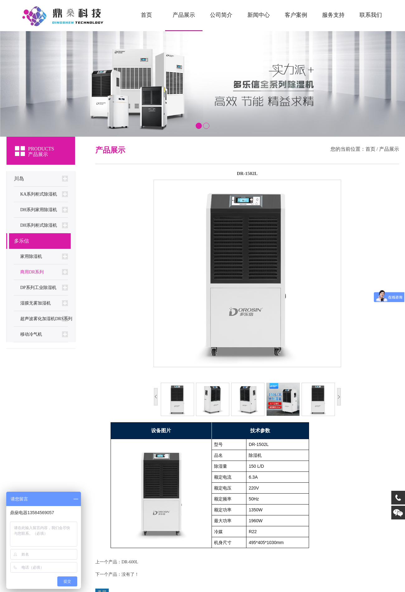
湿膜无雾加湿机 (35, 303)
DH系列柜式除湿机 (38, 225)
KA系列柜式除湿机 (38, 194)
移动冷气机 (31, 334)
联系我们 (371, 15)
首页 (146, 15)
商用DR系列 (32, 272)
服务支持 (333, 15)
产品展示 (184, 15)
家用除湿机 (31, 256)
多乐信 (21, 241)
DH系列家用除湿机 (38, 209)
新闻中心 (258, 15)
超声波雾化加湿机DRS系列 (46, 318)
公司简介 (221, 15)
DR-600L (130, 562)
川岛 (19, 178)
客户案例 (296, 15)
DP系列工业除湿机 (38, 287)
